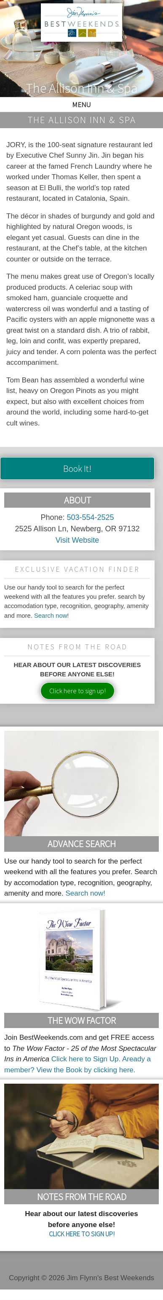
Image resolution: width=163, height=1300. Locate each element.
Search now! (51, 615)
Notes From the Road (81, 1196)
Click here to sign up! (77, 690)
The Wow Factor (82, 1020)
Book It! (77, 468)
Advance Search (82, 843)
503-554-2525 (90, 517)
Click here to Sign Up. (85, 1059)
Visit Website (77, 540)
